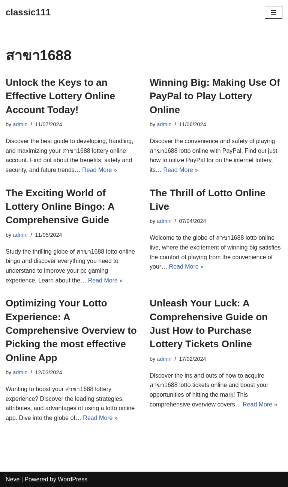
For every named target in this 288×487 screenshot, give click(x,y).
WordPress (72, 479)
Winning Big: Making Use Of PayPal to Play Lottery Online (215, 96)
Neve (13, 479)
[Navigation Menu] (273, 12)
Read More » (99, 170)
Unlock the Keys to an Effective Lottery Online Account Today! (60, 96)
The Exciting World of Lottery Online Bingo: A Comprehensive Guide (60, 206)
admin (20, 124)
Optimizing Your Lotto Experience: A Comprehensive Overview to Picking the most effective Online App (71, 330)
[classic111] (28, 12)
